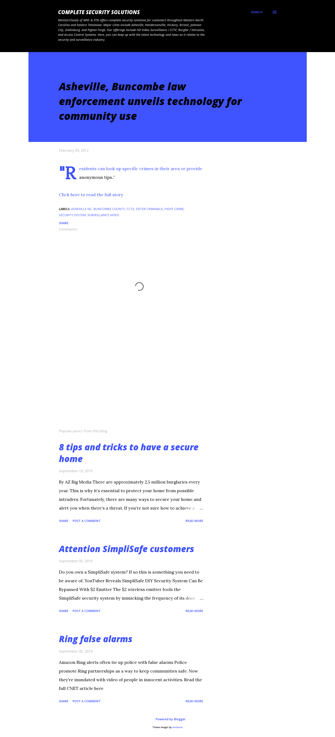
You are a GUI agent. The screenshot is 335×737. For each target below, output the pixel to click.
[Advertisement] (132, 374)
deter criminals (149, 209)
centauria (177, 727)
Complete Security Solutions (99, 12)
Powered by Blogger (168, 719)
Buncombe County (109, 209)
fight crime (174, 209)
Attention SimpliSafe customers (126, 549)
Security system (72, 215)
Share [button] (63, 223)
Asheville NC (81, 209)
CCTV (130, 209)
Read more (194, 521)
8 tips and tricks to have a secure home (128, 452)
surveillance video (103, 215)
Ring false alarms (95, 639)
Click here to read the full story (91, 194)
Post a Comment (87, 521)
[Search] (256, 12)
